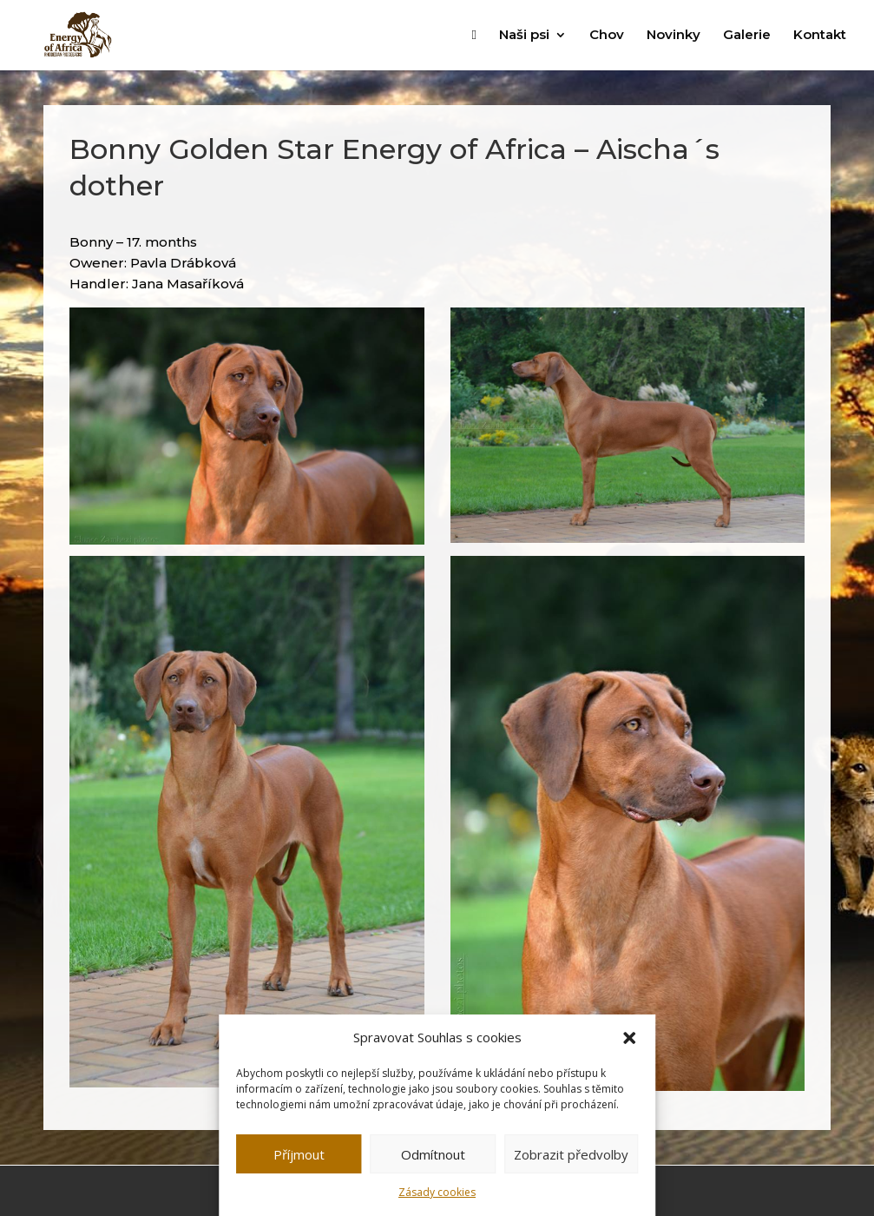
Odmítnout (433, 1154)
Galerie (747, 36)
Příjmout (299, 1154)
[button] (629, 1038)
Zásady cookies (437, 1192)
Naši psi (524, 36)
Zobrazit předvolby (571, 1154)
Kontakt (819, 36)
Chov (606, 36)
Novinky (673, 36)
